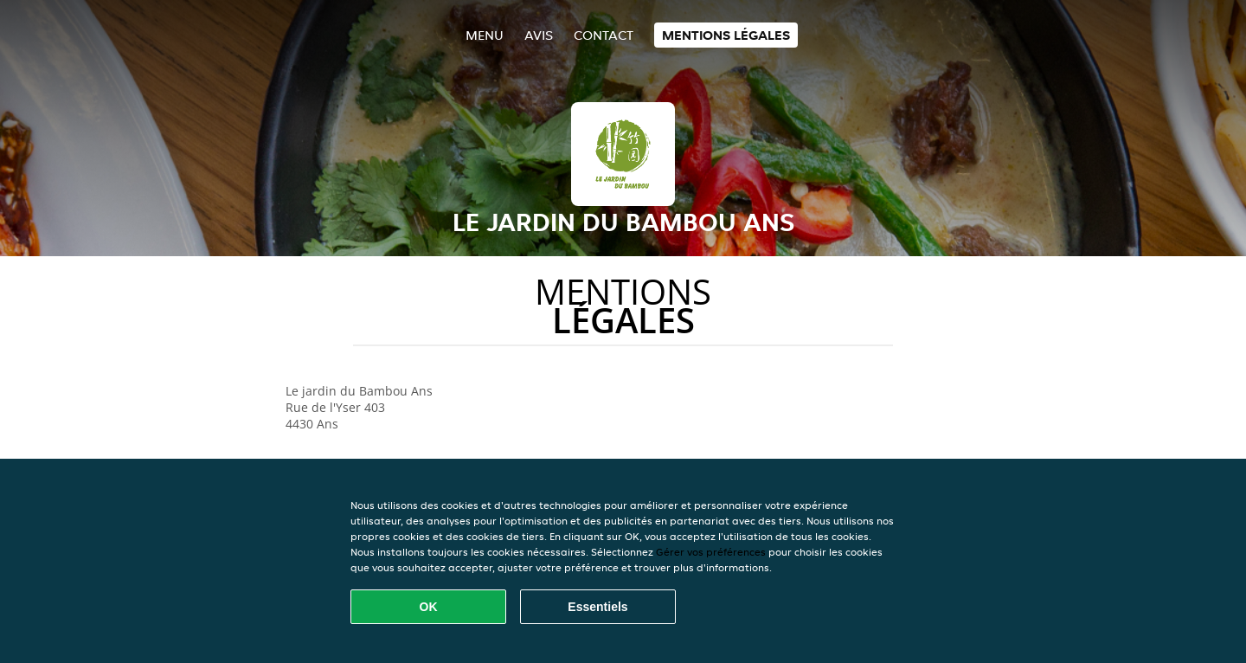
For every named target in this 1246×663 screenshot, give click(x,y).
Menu (485, 35)
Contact (603, 35)
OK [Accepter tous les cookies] (429, 607)
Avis (538, 35)
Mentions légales (726, 35)
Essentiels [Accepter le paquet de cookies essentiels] (597, 607)
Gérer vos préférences (711, 551)
